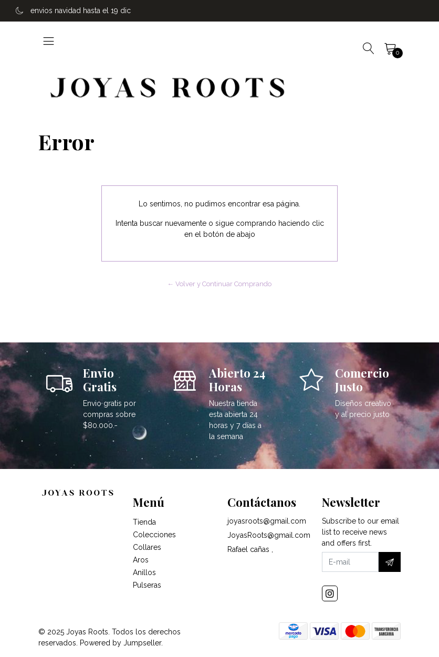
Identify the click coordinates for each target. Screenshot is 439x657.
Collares (147, 547)
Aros (141, 560)
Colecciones (154, 534)
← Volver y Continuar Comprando (220, 284)
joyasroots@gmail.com (266, 521)
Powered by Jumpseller (120, 643)
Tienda (144, 522)
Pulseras (147, 585)
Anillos (144, 572)
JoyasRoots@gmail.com (268, 535)
